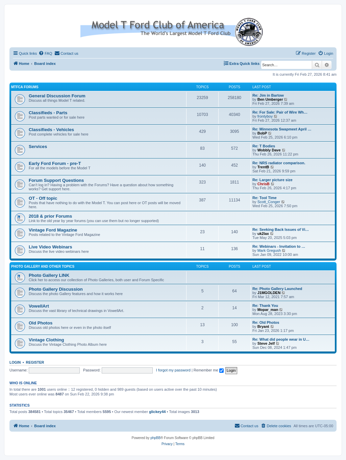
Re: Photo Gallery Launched (277, 289)
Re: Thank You (265, 306)
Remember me (209, 370)
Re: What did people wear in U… (281, 339)
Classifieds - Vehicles (51, 129)
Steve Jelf (266, 343)
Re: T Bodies (263, 146)
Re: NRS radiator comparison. (278, 163)
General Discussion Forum (57, 95)
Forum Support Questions (56, 180)
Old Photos (40, 322)
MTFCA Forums (25, 87)
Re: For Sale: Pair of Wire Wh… (279, 112)
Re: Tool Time (264, 198)
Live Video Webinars (50, 246)
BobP (262, 133)
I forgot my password (173, 370)
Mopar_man (267, 310)
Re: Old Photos (265, 322)
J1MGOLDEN (268, 293)
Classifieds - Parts (48, 112)
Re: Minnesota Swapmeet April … (281, 129)
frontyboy (265, 116)
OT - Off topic (43, 198)
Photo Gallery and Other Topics (42, 266)
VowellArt (39, 306)
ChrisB (263, 184)
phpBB (155, 438)
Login (15, 362)
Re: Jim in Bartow (268, 95)
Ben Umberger (270, 99)
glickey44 (157, 412)
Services (38, 146)
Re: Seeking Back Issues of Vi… (280, 229)
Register (35, 362)
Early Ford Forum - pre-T (55, 163)
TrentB (263, 167)
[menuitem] (45, 53)
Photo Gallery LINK (49, 275)
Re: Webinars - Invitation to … (278, 246)
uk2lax (263, 234)
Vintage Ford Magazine (53, 230)
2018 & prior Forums (50, 216)
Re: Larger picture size (272, 180)
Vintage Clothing (46, 339)
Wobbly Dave (269, 150)
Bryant (263, 326)
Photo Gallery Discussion (56, 289)
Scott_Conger (268, 202)
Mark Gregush (269, 250)
